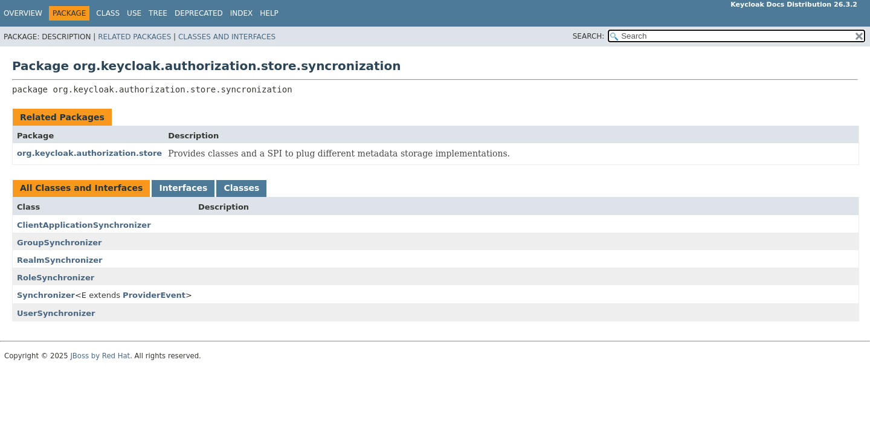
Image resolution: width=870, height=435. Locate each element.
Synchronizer (46, 295)
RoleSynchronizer (55, 277)
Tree (158, 13)
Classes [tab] (241, 188)
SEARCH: (589, 36)
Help (269, 13)
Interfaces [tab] (183, 188)
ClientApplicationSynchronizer (84, 225)
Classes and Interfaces (227, 37)
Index (241, 13)
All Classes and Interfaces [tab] (81, 188)
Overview (23, 13)
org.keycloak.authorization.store (89, 153)
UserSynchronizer (56, 313)
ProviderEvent (154, 295)
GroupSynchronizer (59, 242)
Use (134, 13)
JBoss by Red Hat (100, 356)
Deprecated (199, 13)
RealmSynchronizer (60, 260)
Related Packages (134, 37)
